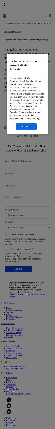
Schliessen (26, 126)
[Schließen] (44, 57)
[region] (27, 94)
